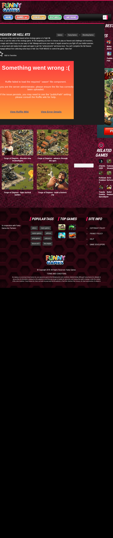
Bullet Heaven (110, 193)
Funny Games (61, 35)
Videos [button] (38, 17)
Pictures (55, 17)
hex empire (47, 243)
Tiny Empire (102, 47)
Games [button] (22, 17)
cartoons (48, 238)
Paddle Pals (110, 59)
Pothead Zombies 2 (102, 180)
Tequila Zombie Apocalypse (103, 194)
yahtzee (48, 233)
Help (92, 239)
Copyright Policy (97, 228)
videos (34, 228)
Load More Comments (84, 163)
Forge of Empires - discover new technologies (11, 156)
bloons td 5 (35, 243)
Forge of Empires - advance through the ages (35, 156)
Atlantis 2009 (102, 167)
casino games (36, 233)
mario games (45, 228)
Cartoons (71, 17)
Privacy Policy (96, 234)
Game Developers (97, 244)
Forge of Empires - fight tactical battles (11, 182)
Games (49, 35)
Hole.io (102, 58)
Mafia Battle (109, 47)
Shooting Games (77, 35)
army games (36, 238)
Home (8, 17)
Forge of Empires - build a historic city (35, 182)
